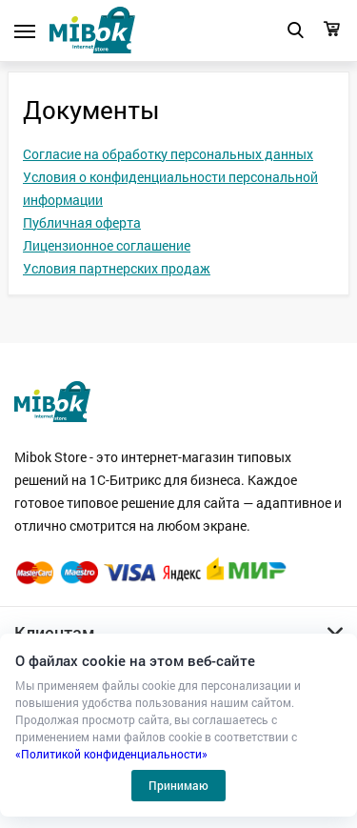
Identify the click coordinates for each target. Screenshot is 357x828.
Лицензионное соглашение (106, 245)
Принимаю (178, 785)
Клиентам (54, 632)
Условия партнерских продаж (116, 268)
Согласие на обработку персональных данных (168, 154)
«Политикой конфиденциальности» (111, 753)
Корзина (332, 29)
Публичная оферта (82, 222)
